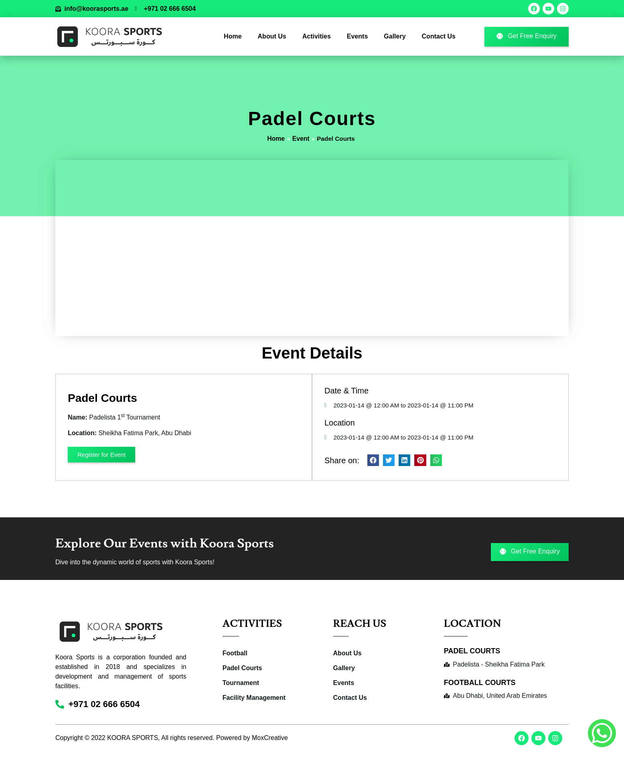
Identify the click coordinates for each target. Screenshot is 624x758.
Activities (316, 36)
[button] (373, 460)
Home (232, 36)
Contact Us (439, 36)
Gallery (394, 36)
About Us (272, 36)
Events (357, 36)
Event (300, 138)
